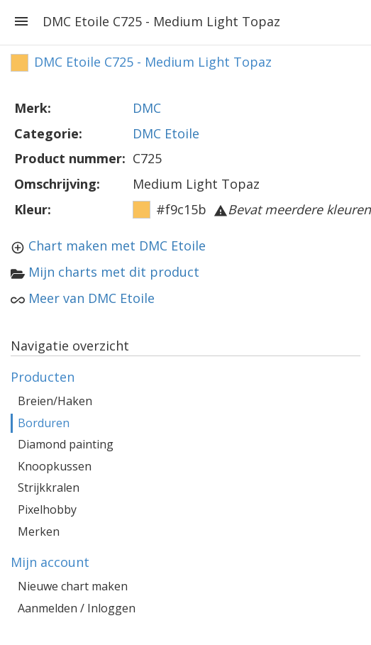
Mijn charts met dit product (113, 271)
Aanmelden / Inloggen (76, 608)
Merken (39, 531)
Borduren (44, 423)
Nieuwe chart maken (73, 586)
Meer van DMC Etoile (91, 298)
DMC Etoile (166, 133)
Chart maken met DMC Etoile (117, 245)
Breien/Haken (55, 401)
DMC (147, 107)
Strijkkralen (48, 487)
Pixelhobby (47, 509)
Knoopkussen (55, 466)
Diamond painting (65, 444)
